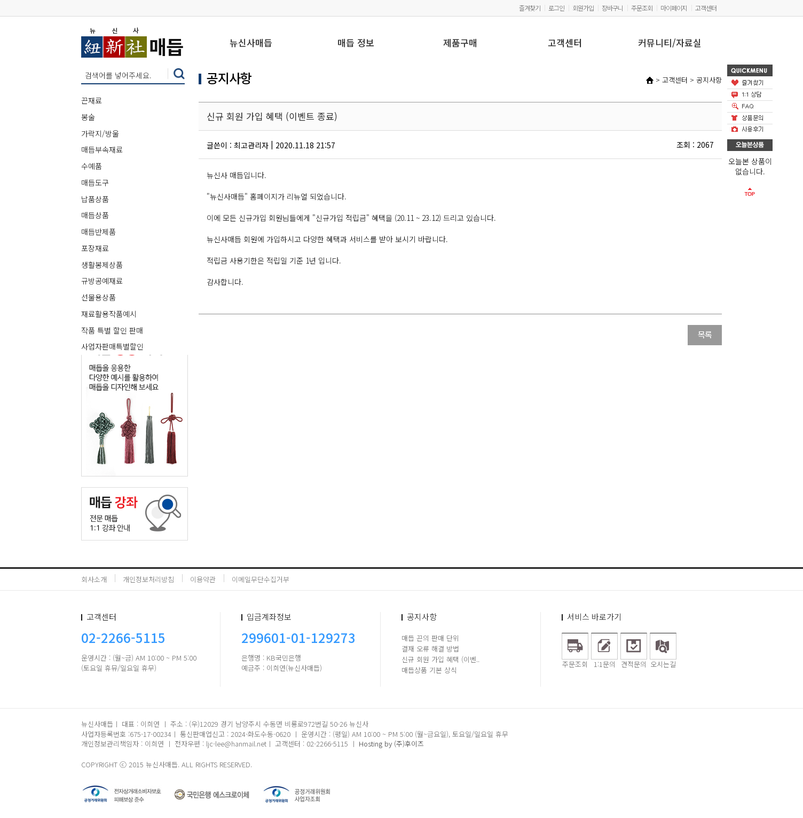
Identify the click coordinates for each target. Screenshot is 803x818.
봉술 (88, 117)
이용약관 (203, 579)
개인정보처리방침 (148, 579)
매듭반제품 (98, 231)
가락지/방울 (100, 133)
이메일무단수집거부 (260, 579)
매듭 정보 (355, 43)
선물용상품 (98, 297)
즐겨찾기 (529, 7)
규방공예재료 (102, 280)
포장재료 (95, 248)
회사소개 (94, 579)
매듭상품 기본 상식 (429, 670)
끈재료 (91, 100)
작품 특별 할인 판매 (112, 330)
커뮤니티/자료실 (670, 43)
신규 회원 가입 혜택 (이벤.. (440, 659)
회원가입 (583, 7)
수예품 (91, 166)
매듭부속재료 (102, 149)
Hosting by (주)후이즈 (391, 743)
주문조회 (641, 7)
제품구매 (460, 43)
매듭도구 (95, 182)
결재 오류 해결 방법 (430, 649)
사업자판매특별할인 (112, 346)
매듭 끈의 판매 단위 (430, 638)
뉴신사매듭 (251, 43)
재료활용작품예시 (109, 313)
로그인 (556, 7)
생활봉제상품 (102, 264)
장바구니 (612, 7)
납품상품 (95, 199)
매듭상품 (95, 215)
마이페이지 (673, 7)
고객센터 (706, 7)
